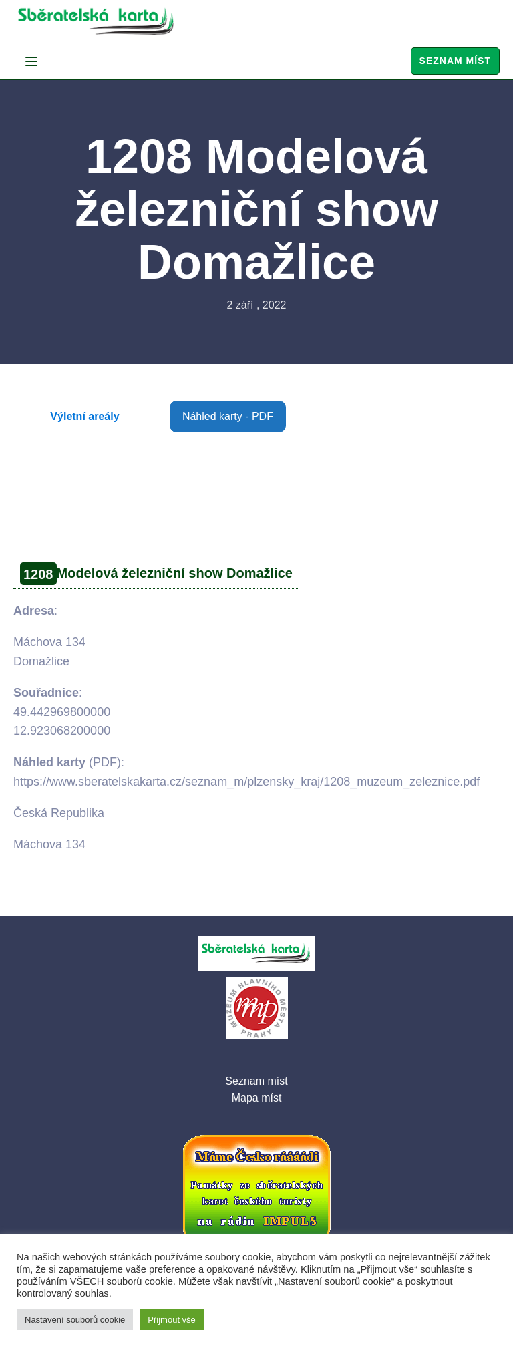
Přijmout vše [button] (172, 1320)
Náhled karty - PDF (227, 416)
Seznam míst (455, 60)
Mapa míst (257, 1098)
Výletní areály (84, 416)
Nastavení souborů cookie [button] (75, 1320)
